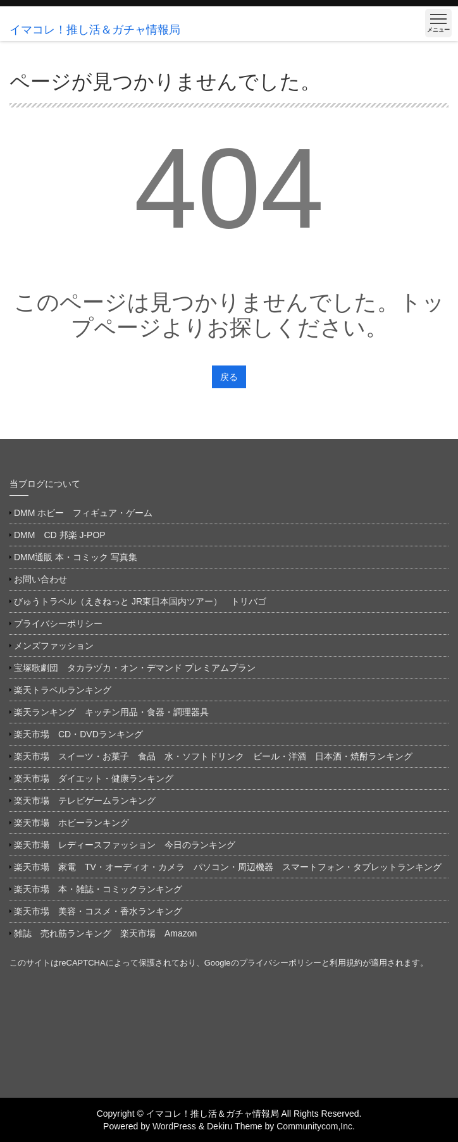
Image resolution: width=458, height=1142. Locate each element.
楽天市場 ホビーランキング (71, 823)
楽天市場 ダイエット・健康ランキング (93, 778)
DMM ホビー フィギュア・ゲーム (83, 513)
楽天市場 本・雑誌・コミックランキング (98, 889)
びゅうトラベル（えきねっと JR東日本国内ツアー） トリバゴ (140, 601)
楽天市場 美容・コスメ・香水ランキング (98, 911)
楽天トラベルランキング (62, 690)
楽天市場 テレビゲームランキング (85, 800)
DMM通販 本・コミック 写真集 (75, 557)
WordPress (174, 1126)
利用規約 (346, 962)
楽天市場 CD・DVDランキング (78, 734)
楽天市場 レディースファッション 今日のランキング (124, 845)
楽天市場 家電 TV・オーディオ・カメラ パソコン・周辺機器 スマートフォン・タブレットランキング (228, 867)
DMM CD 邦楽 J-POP (60, 535)
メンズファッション (54, 646)
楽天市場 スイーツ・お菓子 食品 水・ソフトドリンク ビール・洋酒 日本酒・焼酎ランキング (213, 756)
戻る (229, 377)
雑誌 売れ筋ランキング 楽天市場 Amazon (110, 933)
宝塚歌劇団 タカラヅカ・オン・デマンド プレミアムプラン (135, 668)
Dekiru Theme (235, 1126)
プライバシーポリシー (58, 623)
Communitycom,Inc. (315, 1126)
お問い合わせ (40, 579)
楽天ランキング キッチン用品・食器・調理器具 (111, 712)
